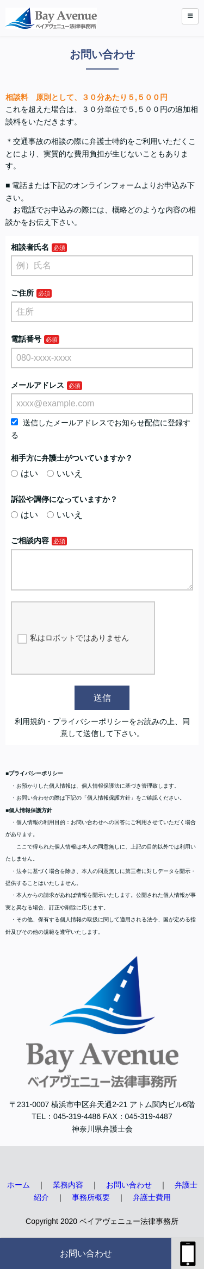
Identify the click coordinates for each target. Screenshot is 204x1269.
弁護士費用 (152, 1206)
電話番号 (26, 339)
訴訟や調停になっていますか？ (64, 499)
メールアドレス (37, 385)
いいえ (65, 473)
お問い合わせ (86, 1253)
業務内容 (68, 1193)
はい (24, 473)
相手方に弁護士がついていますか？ (72, 458)
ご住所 (22, 292)
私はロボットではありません (73, 647)
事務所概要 (91, 1206)
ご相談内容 (30, 540)
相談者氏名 (30, 247)
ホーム (18, 1193)
